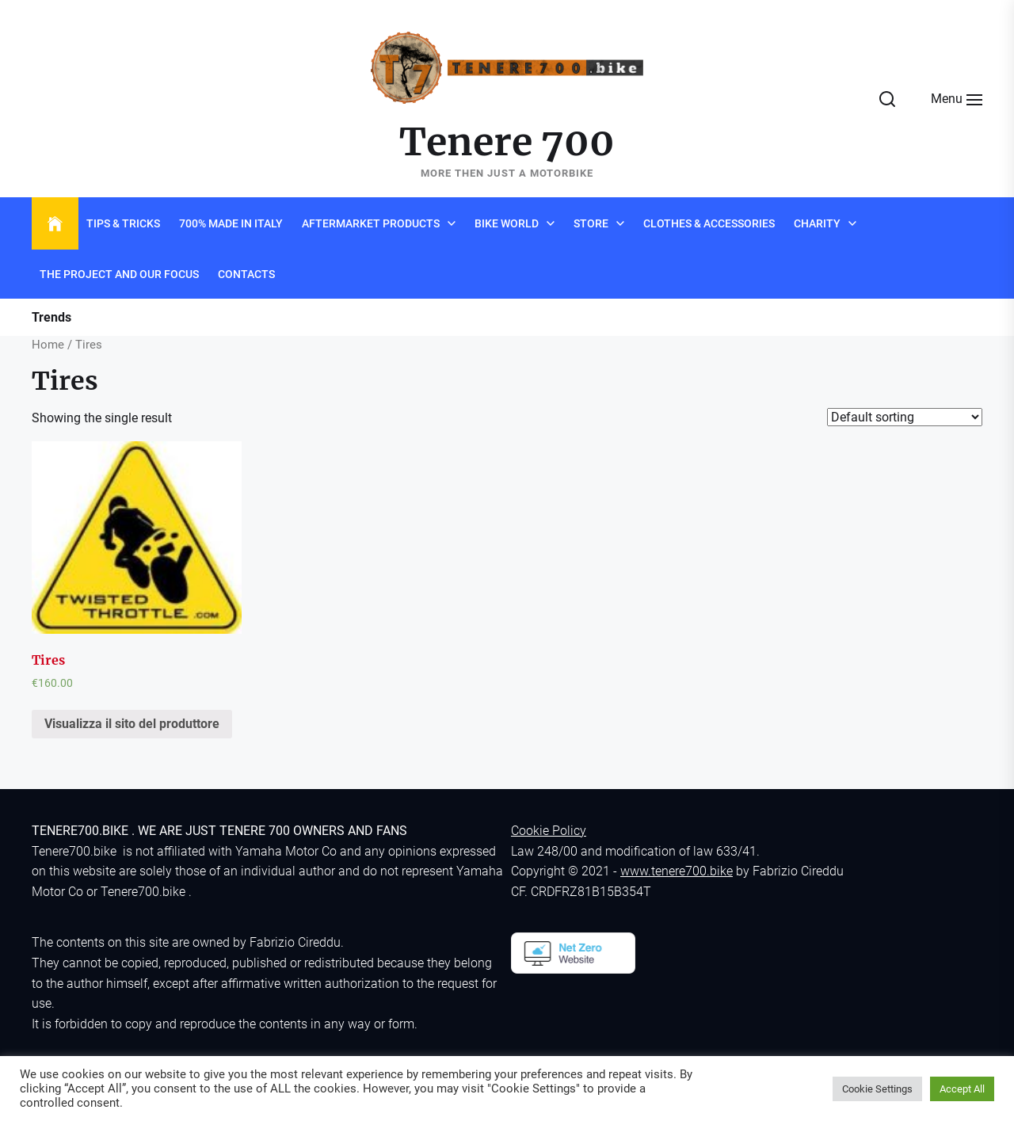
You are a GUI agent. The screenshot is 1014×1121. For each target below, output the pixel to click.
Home (48, 344)
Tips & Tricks (123, 223)
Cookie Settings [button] (877, 1089)
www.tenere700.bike (676, 871)
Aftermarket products (371, 223)
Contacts (246, 274)
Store (591, 223)
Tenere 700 (507, 143)
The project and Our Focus (119, 274)
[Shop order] (904, 417)
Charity (817, 223)
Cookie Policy (548, 830)
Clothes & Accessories (709, 223)
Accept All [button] (962, 1089)
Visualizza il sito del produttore (131, 723)
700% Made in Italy (231, 223)
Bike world (507, 223)
